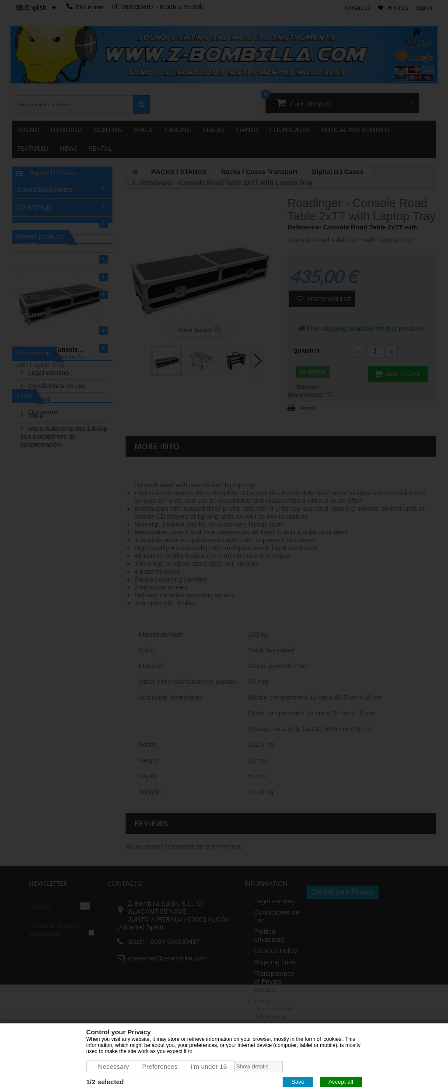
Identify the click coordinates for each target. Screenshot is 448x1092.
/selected (105, 1081)
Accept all (341, 1081)
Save (297, 1081)
